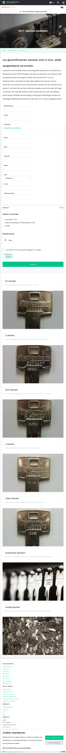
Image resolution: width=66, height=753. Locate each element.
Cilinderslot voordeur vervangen (10, 699)
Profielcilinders (6, 669)
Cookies (4, 751)
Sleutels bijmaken (7, 689)
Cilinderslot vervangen (8, 694)
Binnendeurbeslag (7, 681)
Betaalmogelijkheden (8, 707)
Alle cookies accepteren (54, 737)
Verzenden (33, 264)
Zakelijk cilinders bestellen (9, 701)
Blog (4, 714)
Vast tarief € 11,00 (11, 219)
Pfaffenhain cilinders (7, 691)
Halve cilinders (6, 674)
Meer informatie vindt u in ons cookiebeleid (17, 748)
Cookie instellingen (54, 743)
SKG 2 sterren (6, 676)
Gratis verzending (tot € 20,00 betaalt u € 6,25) (20, 223)
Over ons (5, 712)
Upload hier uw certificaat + (12, 128)
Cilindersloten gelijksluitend (9, 696)
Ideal (10, 240)
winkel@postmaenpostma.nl (9, 725)
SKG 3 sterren (6, 678)
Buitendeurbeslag (7, 683)
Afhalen (7, 226)
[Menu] (63, 2)
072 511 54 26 (6, 727)
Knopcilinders (6, 671)
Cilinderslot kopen (7, 666)
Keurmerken (6, 709)
